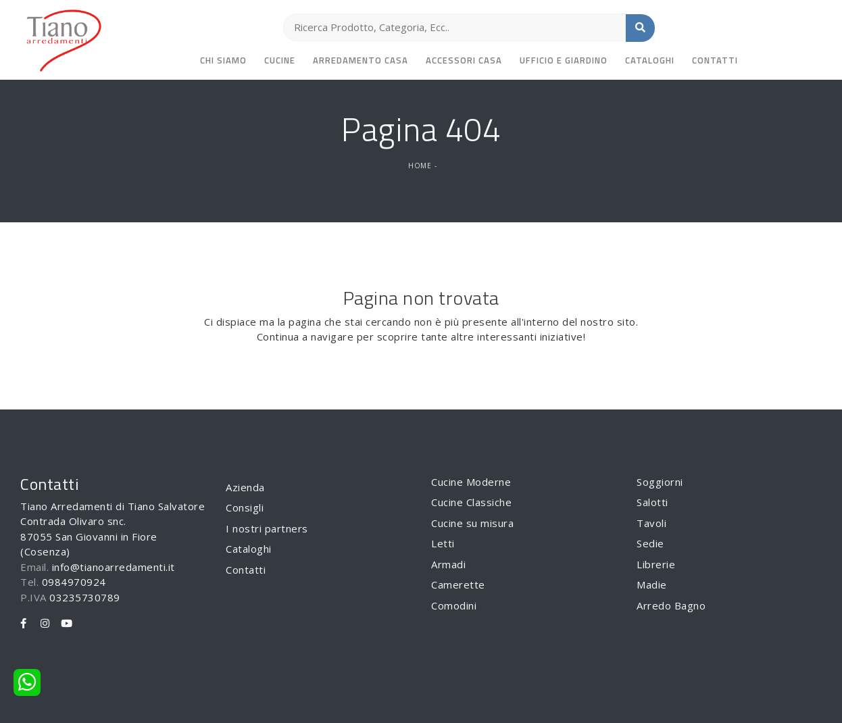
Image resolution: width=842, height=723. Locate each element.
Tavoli (651, 523)
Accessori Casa (464, 60)
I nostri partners (267, 528)
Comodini (453, 605)
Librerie (656, 564)
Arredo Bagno (671, 605)
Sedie (650, 543)
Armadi (448, 564)
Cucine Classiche (471, 502)
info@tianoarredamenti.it (113, 567)
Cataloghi (649, 60)
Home (419, 165)
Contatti (715, 60)
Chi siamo (223, 60)
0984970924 (74, 582)
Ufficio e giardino (564, 60)
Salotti (652, 502)
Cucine (279, 60)
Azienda (245, 487)
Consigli (245, 507)
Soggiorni (660, 482)
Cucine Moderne (471, 482)
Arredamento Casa (360, 60)
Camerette (458, 584)
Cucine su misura (472, 523)
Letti (443, 543)
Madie (652, 584)
